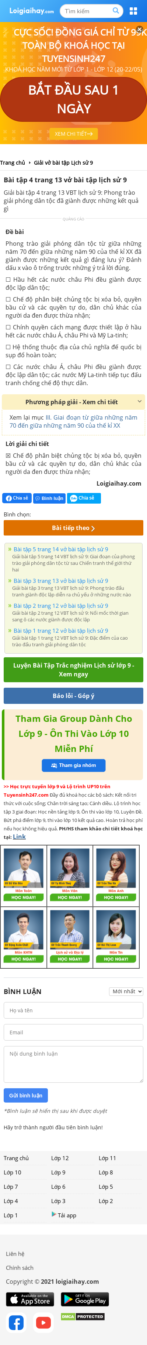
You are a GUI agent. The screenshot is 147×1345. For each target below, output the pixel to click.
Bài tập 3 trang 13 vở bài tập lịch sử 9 (61, 580)
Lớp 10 (12, 1172)
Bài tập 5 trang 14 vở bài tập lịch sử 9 (61, 549)
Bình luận (49, 498)
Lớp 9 (58, 1172)
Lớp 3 (58, 1201)
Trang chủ (16, 1158)
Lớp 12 (60, 1158)
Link (19, 837)
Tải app (63, 1215)
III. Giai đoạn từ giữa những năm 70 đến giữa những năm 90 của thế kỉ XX (73, 421)
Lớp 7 (11, 1186)
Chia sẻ (17, 498)
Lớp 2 (106, 1201)
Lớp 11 (107, 1158)
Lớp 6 (58, 1186)
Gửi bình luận (25, 1096)
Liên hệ (15, 1253)
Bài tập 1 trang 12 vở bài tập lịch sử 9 (61, 630)
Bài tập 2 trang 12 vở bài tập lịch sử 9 (61, 605)
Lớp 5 (106, 1186)
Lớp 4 (11, 1201)
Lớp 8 (106, 1172)
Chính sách (20, 1267)
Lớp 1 (11, 1215)
